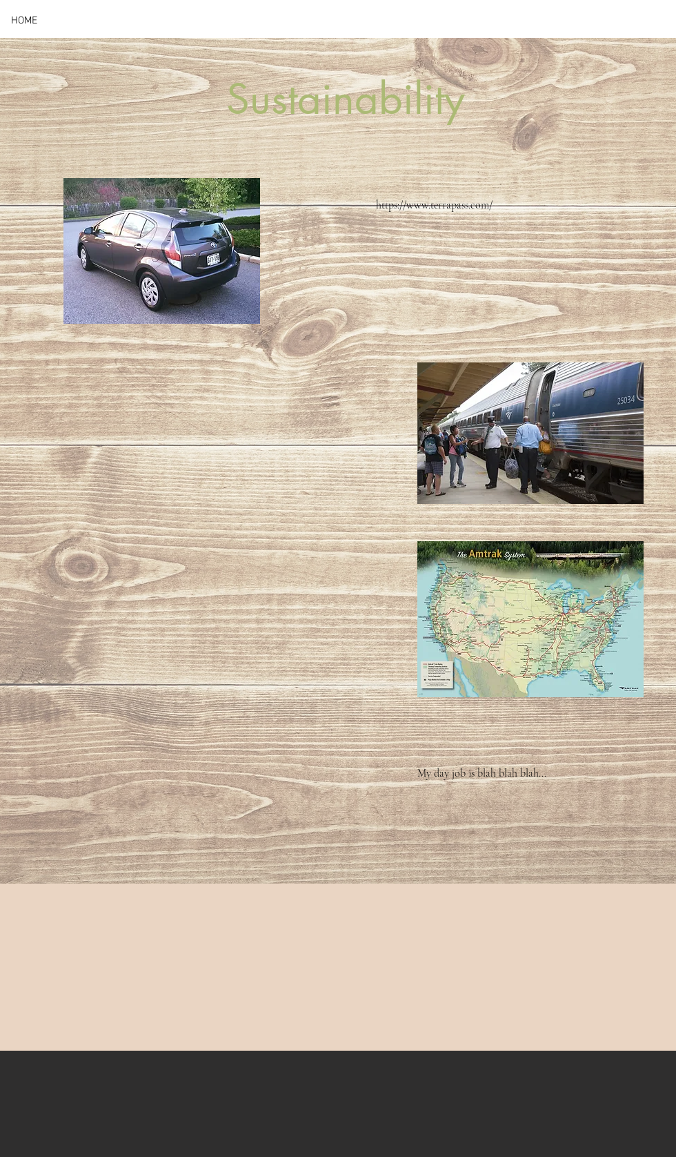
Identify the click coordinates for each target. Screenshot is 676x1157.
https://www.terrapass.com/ (434, 205)
